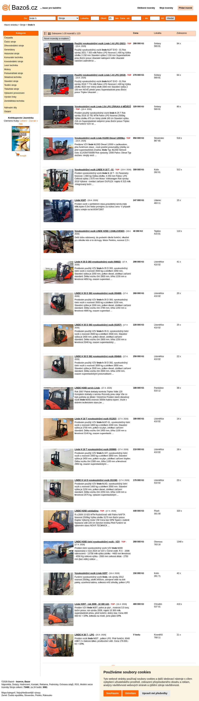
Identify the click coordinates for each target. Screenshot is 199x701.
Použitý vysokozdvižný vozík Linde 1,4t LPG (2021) (100, 43)
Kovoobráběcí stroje (13, 61)
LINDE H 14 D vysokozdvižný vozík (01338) (96, 480)
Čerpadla (8, 37)
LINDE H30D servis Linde (87, 388)
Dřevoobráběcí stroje (14, 45)
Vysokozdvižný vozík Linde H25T (91, 573)
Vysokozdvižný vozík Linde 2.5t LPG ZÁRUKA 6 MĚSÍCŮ (103, 106)
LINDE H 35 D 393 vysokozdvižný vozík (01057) (98, 325)
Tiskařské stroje (11, 89)
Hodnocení (25, 684)
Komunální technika (13, 57)
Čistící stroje (10, 42)
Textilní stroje (10, 85)
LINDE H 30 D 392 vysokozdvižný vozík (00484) (98, 356)
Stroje (22, 25)
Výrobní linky (10, 97)
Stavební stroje (11, 81)
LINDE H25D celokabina (86, 511)
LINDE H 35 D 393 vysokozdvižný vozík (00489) (98, 293)
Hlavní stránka (11, 25)
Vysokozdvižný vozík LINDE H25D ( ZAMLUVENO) (99, 231)
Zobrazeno (182, 33)
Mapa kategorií (8, 692)
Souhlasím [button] (112, 693)
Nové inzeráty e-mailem (56, 38)
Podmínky (53, 684)
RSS (77, 684)
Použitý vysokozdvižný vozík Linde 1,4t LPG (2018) (100, 75)
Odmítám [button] (130, 693)
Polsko (38, 695)
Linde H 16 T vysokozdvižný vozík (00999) (95, 449)
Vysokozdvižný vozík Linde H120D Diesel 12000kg (100, 138)
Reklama (44, 684)
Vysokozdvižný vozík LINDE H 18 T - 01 (94, 169)
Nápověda (6, 684)
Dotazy (15, 684)
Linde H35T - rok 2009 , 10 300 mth (92, 604)
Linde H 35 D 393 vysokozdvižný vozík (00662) (98, 262)
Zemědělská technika (14, 101)
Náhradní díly (10, 107)
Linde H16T (80, 200)
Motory (7, 69)
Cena (135, 33)
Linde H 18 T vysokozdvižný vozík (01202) (95, 419)
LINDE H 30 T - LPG (84, 635)
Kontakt (34, 684)
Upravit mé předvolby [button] (154, 693)
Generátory (9, 49)
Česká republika (15, 695)
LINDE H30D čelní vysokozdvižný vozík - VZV (97, 542)
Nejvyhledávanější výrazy (28, 692)
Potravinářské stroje (13, 73)
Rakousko (47, 695)
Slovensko (29, 695)
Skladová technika (12, 77)
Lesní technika (11, 65)
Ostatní (7, 111)
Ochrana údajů (67, 684)
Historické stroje (11, 53)
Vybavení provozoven (14, 93)
